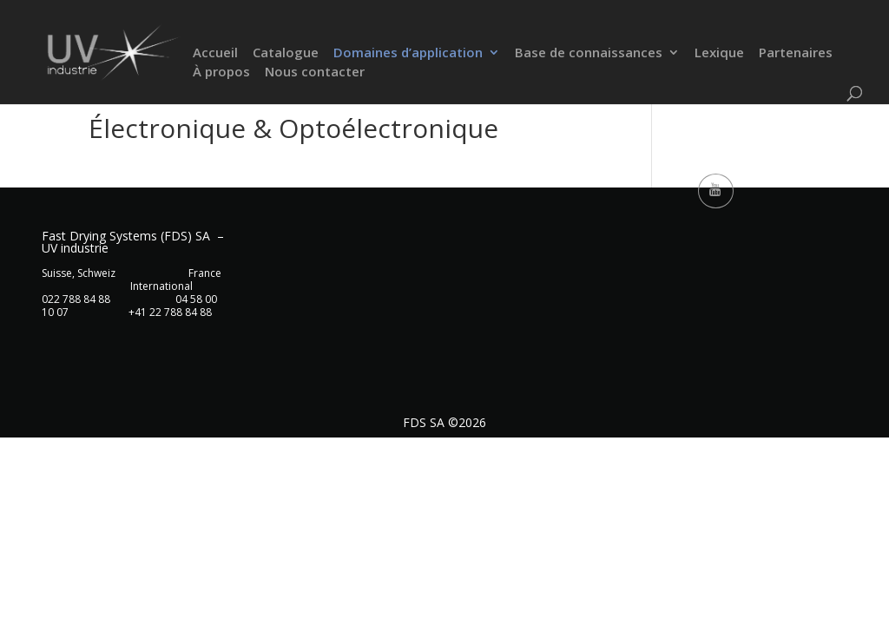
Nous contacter (315, 73)
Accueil (215, 54)
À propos (221, 73)
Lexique (719, 54)
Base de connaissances (588, 54)
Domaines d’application (408, 54)
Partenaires (796, 54)
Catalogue (286, 54)
